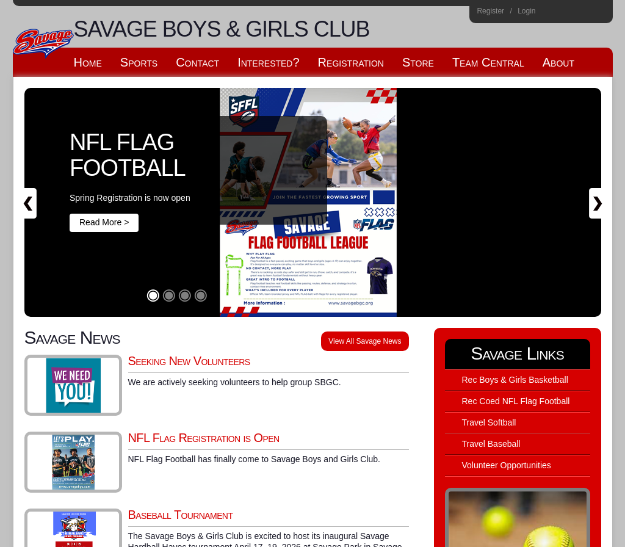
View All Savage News (364, 341)
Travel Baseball (491, 444)
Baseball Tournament (180, 514)
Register (490, 11)
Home (599, 12)
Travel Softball (489, 422)
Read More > (104, 222)
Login (526, 11)
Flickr (582, 12)
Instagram (549, 12)
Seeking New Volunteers (189, 361)
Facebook (566, 12)
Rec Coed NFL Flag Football (516, 401)
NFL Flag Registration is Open (204, 437)
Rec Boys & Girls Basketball (515, 380)
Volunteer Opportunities (506, 465)
